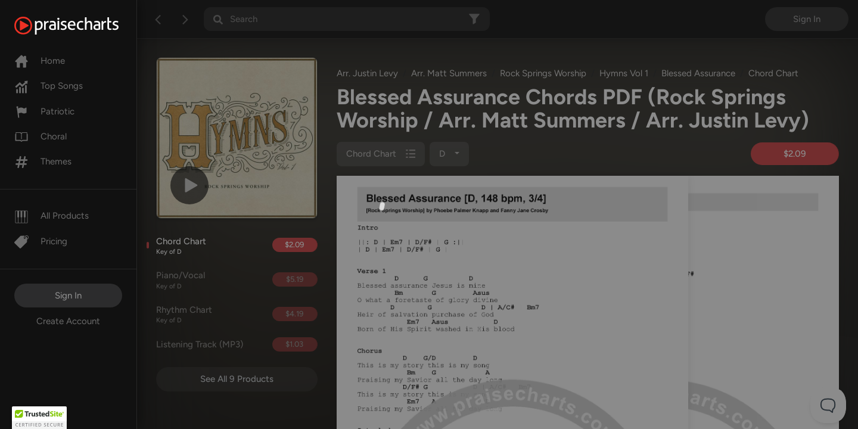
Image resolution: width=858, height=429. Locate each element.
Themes (43, 161)
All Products (51, 215)
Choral (40, 136)
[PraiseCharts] (81, 26)
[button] (39, 417)
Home (39, 60)
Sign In (68, 295)
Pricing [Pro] (40, 241)
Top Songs (48, 85)
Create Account (68, 321)
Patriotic (44, 111)
